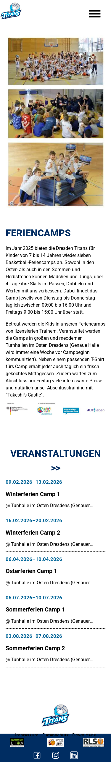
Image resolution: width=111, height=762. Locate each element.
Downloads (84, 735)
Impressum (26, 735)
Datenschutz (55, 735)
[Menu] (94, 14)
